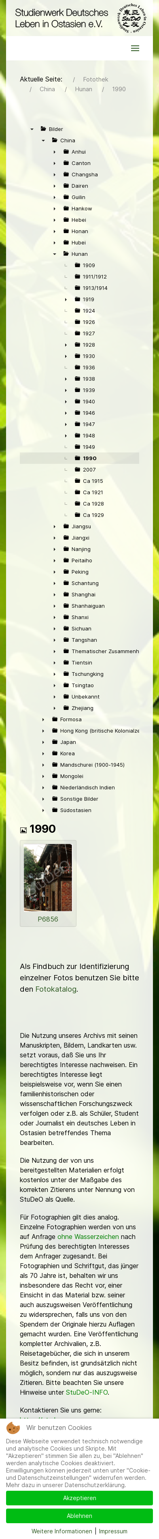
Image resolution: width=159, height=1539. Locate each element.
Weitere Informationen (62, 1531)
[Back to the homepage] (79, 18)
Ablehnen (79, 1515)
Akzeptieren (79, 1497)
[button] (135, 48)
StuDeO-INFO (87, 1392)
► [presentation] (54, 151)
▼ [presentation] (32, 129)
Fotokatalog (55, 989)
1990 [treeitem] (90, 458)
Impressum (113, 1531)
